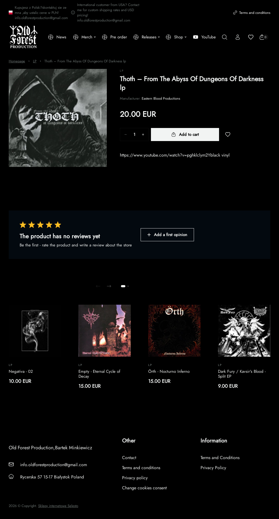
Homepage (17, 61)
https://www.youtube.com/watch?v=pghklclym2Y (165, 155)
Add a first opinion (167, 235)
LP (35, 61)
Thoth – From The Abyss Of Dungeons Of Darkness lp (85, 61)
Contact (129, 457)
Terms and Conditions (220, 457)
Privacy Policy (213, 468)
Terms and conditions (251, 12)
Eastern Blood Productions (161, 98)
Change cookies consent (144, 488)
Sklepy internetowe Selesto (58, 506)
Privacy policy (135, 478)
